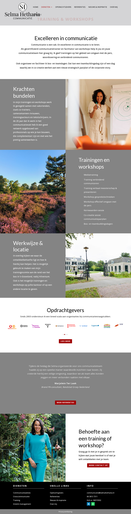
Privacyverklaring (65, 511)
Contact (37, 15)
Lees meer (65, 341)
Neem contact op (98, 465)
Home (35, 7)
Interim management (22, 504)
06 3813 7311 (92, 496)
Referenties (79, 7)
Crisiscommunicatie (21, 496)
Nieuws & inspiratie (97, 7)
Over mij (114, 7)
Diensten (45, 7)
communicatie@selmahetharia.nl (100, 493)
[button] (63, 334)
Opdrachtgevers (63, 7)
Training (16, 500)
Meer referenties (65, 402)
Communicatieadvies (22, 493)
